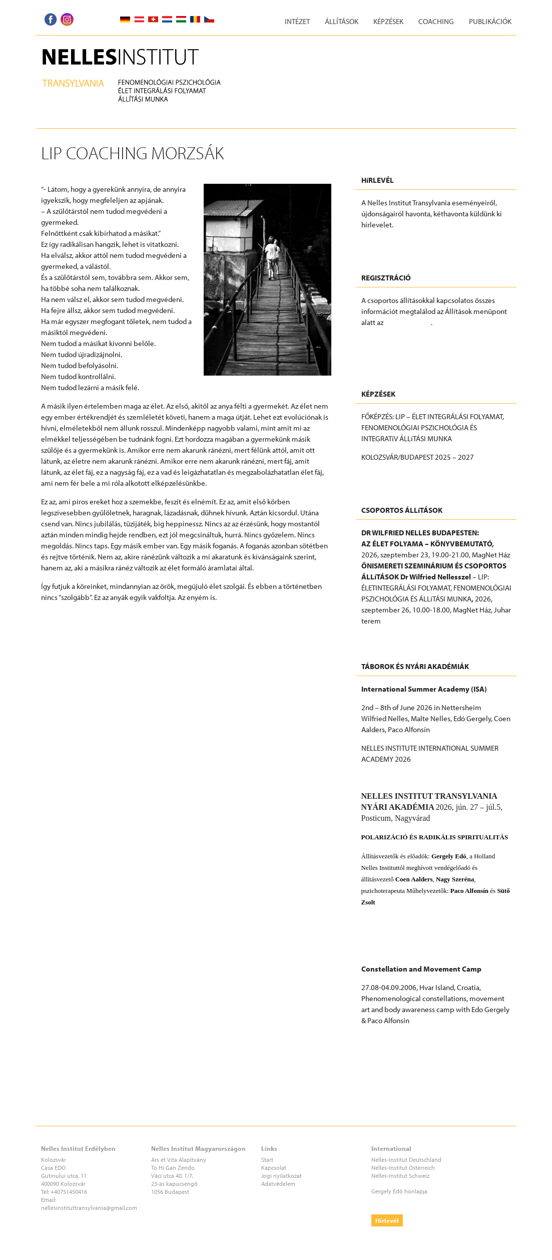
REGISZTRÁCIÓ (384, 341)
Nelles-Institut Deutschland (406, 1159)
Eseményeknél (408, 322)
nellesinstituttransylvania (73, 1207)
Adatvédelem (278, 1183)
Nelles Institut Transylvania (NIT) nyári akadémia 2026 (435, 926)
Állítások (341, 21)
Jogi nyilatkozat (281, 1175)
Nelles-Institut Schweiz (400, 1175)
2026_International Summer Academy (421, 777)
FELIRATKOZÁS (383, 243)
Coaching (436, 21)
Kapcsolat (273, 1167)
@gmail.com (121, 1207)
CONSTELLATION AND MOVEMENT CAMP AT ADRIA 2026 (428, 1044)
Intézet (297, 21)
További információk (393, 475)
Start (267, 1159)
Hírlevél (387, 1220)
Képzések (388, 21)
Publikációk (490, 21)
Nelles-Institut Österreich (403, 1167)
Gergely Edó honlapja (399, 1191)
